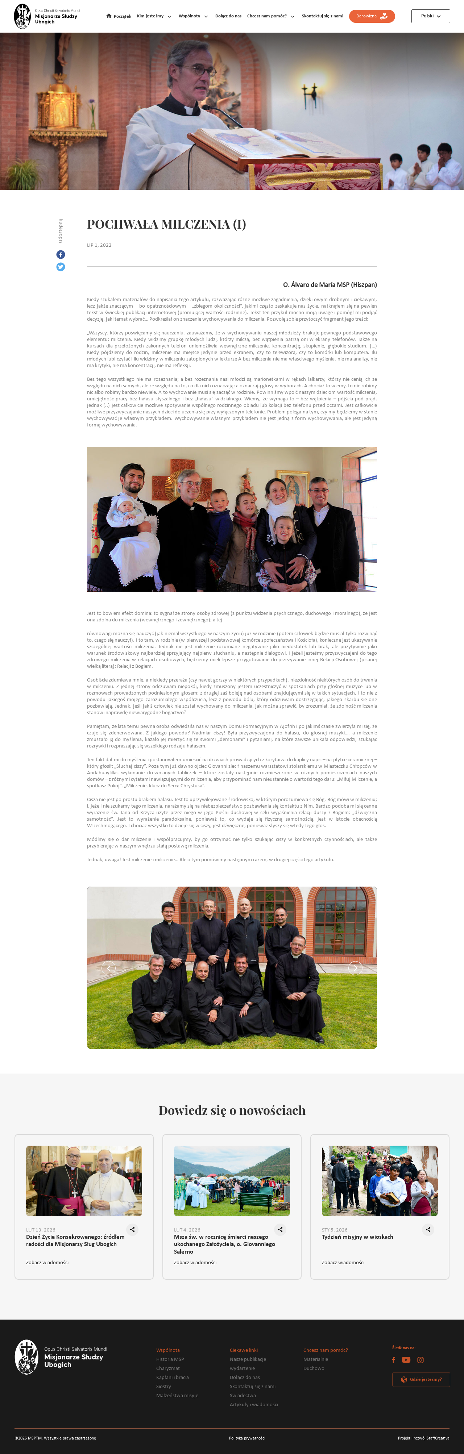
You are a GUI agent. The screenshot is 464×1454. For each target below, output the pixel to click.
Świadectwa (243, 1396)
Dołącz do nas (228, 16)
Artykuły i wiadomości (254, 1405)
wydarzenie (242, 1368)
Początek (122, 16)
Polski (427, 16)
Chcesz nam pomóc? (267, 16)
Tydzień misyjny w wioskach (357, 1237)
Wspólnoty (189, 16)
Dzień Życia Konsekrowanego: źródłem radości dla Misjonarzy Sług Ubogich (75, 1241)
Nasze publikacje (248, 1359)
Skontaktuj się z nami (322, 16)
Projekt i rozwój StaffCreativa (424, 1438)
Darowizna (372, 16)
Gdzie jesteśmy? (426, 1379)
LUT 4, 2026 (187, 1230)
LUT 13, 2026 (40, 1230)
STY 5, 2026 (335, 1230)
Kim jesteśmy (150, 16)
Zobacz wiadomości (47, 1263)
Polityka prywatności (247, 1438)
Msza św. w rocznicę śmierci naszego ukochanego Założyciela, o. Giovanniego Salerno (224, 1241)
